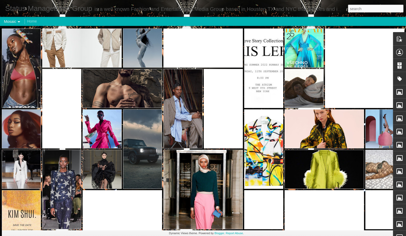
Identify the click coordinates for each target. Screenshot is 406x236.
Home (32, 21)
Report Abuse (234, 233)
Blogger (219, 233)
